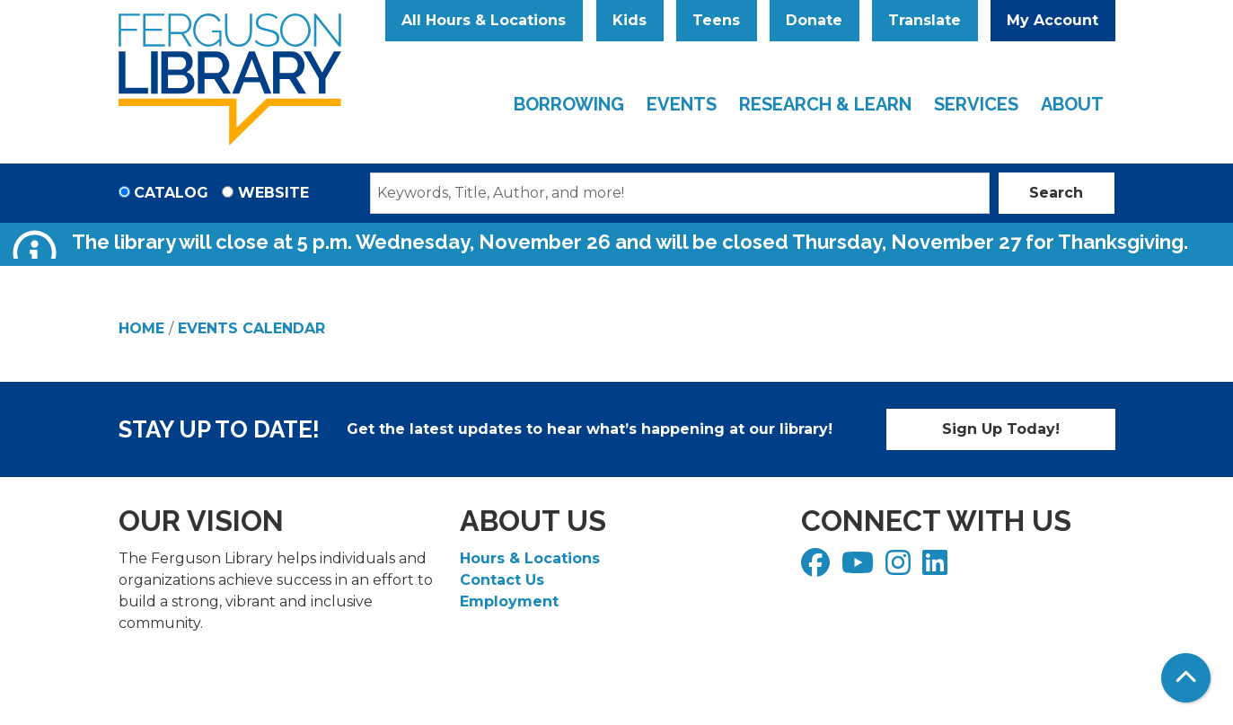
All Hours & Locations (483, 20)
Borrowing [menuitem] (569, 104)
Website (273, 192)
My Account (1052, 20)
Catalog (171, 192)
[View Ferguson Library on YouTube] (859, 568)
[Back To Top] (1186, 678)
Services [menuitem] (976, 104)
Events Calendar (251, 328)
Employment (509, 601)
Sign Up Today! (1001, 429)
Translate (924, 20)
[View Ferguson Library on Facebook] (817, 568)
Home (141, 328)
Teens (716, 20)
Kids (629, 20)
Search (1056, 192)
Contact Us (502, 579)
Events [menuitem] (682, 104)
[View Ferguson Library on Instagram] (900, 568)
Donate (814, 20)
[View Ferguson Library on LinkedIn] (937, 568)
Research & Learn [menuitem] (825, 104)
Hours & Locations (530, 558)
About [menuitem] (1072, 104)
